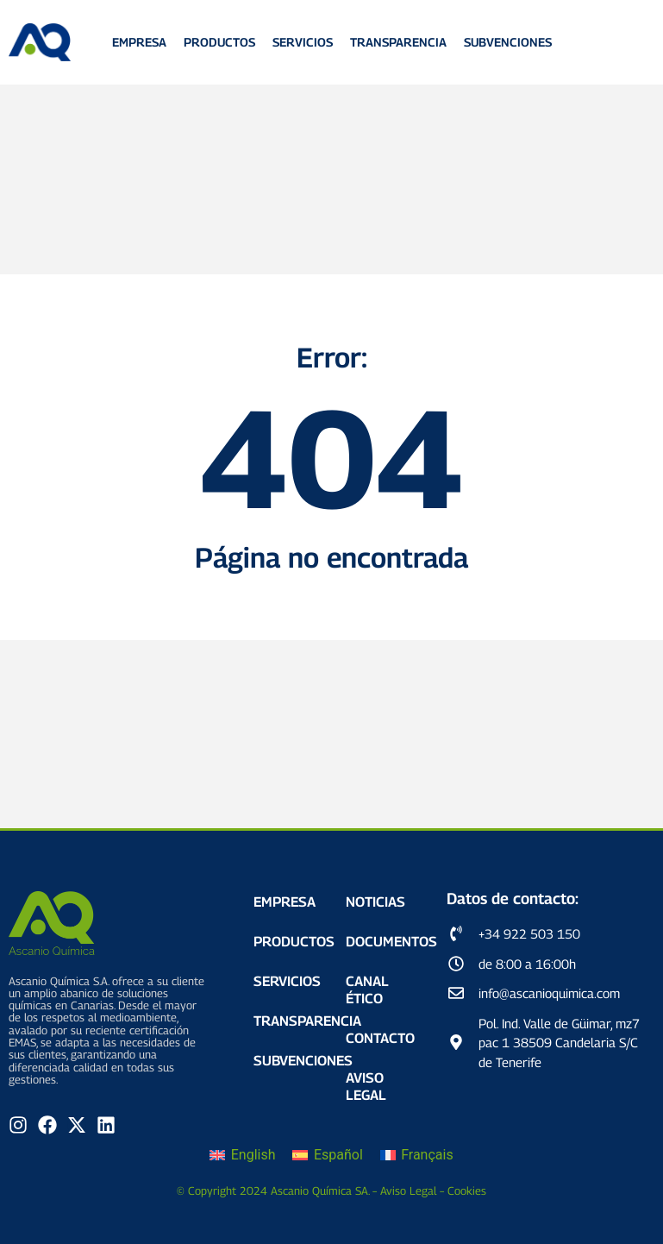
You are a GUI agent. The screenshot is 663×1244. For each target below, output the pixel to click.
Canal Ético (367, 990)
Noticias (375, 902)
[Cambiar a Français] (417, 1156)
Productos (219, 42)
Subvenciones (508, 42)
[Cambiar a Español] (327, 1156)
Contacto (380, 1038)
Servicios (302, 42)
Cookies (466, 1190)
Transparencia (398, 42)
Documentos (383, 941)
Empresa (139, 42)
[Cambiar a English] (242, 1156)
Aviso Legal (366, 1086)
